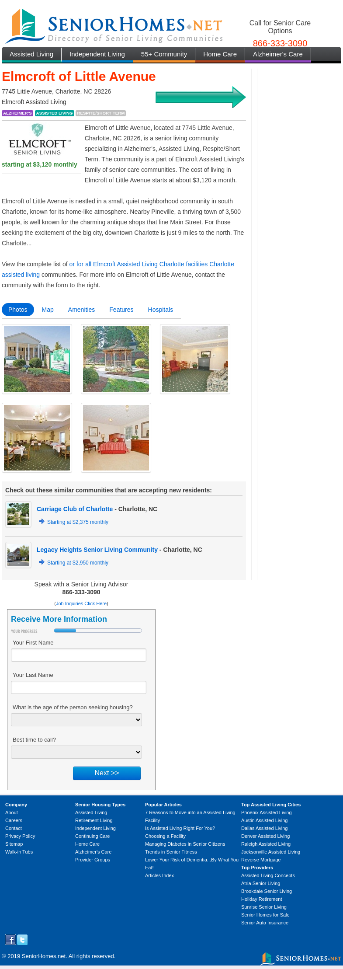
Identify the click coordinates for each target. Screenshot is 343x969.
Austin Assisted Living (264, 820)
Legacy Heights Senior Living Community (97, 549)
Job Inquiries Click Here (81, 603)
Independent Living (97, 54)
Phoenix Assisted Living (266, 812)
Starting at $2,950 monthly (77, 563)
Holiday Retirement (261, 899)
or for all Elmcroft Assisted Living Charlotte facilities (138, 264)
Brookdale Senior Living (266, 891)
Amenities (81, 309)
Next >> (106, 773)
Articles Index (159, 875)
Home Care (220, 54)
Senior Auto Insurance (264, 922)
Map (48, 309)
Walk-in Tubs (19, 851)
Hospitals (160, 309)
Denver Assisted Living (265, 836)
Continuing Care (92, 836)
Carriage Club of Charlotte (75, 508)
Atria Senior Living (260, 883)
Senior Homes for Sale (265, 914)
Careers (13, 820)
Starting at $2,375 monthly (77, 522)
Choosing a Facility (165, 836)
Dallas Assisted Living (264, 828)
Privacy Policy (20, 836)
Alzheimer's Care (278, 54)
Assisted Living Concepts (268, 875)
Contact (13, 828)
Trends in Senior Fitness (171, 851)
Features (121, 309)
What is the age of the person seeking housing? (73, 707)
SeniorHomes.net (44, 956)
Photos (18, 309)
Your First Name (33, 642)
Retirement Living (94, 820)
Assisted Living (31, 54)
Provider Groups (92, 859)
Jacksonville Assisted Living (270, 851)
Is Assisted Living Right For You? (180, 828)
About (11, 812)
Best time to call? (34, 739)
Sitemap (14, 844)
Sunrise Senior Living (264, 907)
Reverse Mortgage (261, 859)
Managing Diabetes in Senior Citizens (185, 844)
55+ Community (164, 54)
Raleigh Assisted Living (266, 844)
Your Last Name (33, 675)
